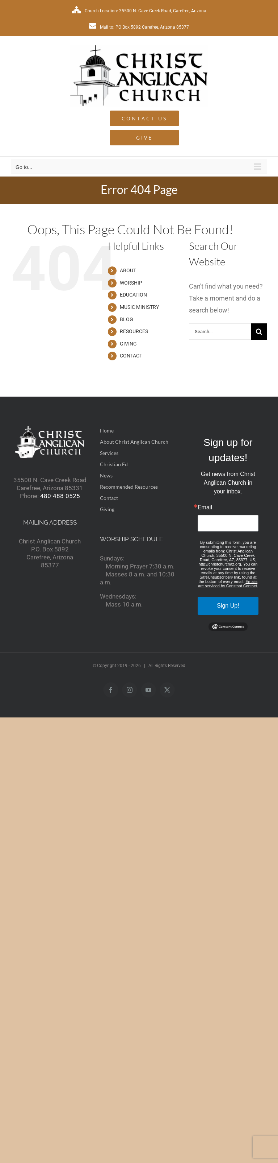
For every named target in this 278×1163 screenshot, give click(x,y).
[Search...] (220, 331)
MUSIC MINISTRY (139, 307)
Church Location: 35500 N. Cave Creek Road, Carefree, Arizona (139, 10)
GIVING (128, 344)
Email (205, 507)
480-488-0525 (60, 496)
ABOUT (128, 270)
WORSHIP (131, 283)
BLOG (126, 319)
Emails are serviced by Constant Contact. (228, 583)
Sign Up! (228, 606)
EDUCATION (133, 295)
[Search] (259, 331)
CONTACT (131, 356)
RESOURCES (134, 331)
